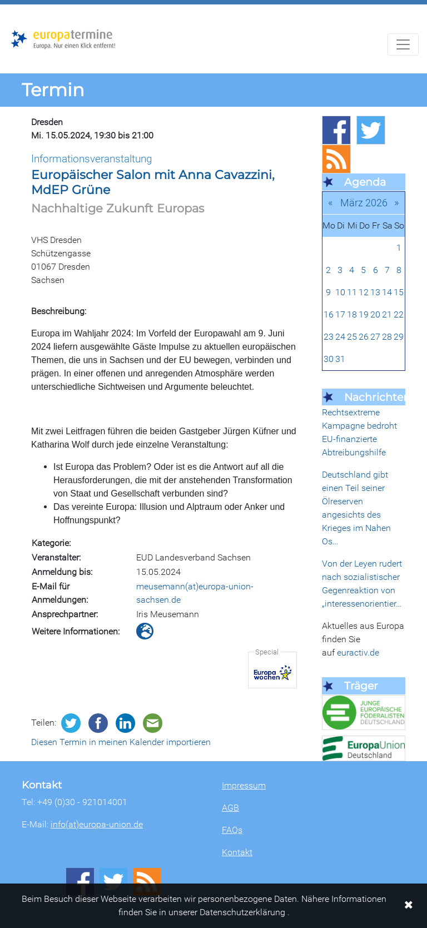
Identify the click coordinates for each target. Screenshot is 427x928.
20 (375, 314)
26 (364, 336)
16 (329, 314)
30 (329, 359)
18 (352, 314)
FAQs (232, 830)
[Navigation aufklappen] (403, 44)
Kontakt (237, 852)
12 (364, 292)
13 (375, 292)
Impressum (244, 785)
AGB (230, 807)
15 (399, 292)
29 (399, 336)
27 (375, 336)
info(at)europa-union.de (97, 824)
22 (399, 314)
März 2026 (364, 203)
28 (387, 336)
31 (340, 359)
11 (352, 292)
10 (340, 292)
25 (352, 336)
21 (387, 314)
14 (387, 292)
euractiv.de (358, 652)
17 (340, 314)
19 (364, 314)
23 (329, 336)
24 (340, 336)
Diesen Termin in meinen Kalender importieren (121, 742)
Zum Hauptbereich (8, 5)
